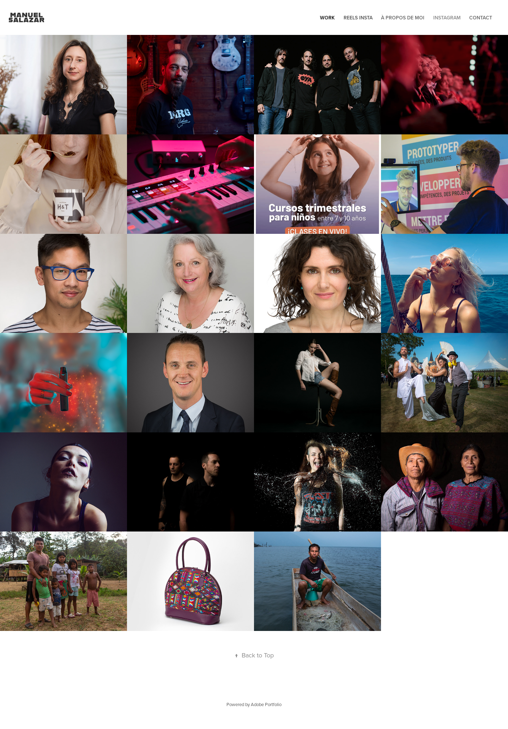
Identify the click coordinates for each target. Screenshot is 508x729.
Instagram (447, 17)
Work (327, 17)
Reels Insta (358, 17)
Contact (480, 17)
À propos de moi (402, 17)
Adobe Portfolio (266, 704)
